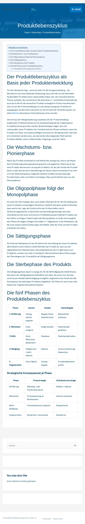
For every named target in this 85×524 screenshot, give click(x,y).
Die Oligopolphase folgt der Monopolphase (27, 57)
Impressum (47, 519)
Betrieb (15, 113)
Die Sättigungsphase (18, 60)
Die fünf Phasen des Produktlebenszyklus (26, 66)
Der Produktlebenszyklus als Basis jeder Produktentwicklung (34, 51)
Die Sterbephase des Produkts (22, 63)
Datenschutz (58, 519)
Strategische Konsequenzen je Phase (27, 69)
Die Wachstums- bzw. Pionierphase (24, 54)
